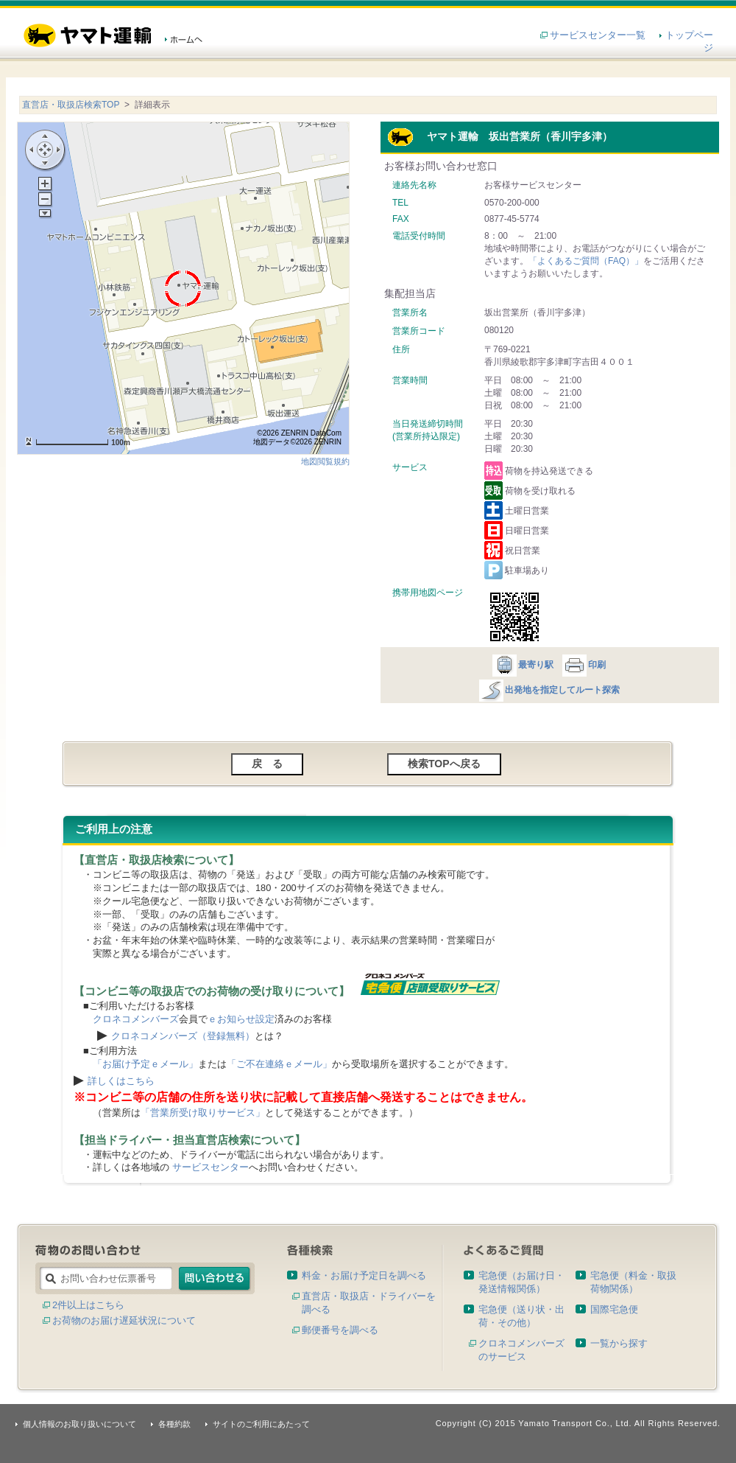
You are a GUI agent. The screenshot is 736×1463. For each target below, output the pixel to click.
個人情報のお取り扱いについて (79, 1424)
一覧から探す (619, 1343)
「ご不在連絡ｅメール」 (279, 1063)
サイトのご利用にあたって (261, 1424)
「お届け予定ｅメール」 (145, 1063)
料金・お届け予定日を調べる (364, 1275)
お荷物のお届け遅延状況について (124, 1320)
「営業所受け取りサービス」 (203, 1112)
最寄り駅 (522, 665)
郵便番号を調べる (340, 1329)
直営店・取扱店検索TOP (70, 104)
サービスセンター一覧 (597, 35)
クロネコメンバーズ (136, 1018)
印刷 (583, 665)
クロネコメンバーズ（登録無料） (183, 1035)
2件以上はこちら (88, 1304)
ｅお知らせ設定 (241, 1018)
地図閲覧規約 (325, 461)
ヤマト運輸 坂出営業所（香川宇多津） (499, 136)
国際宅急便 (614, 1309)
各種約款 (174, 1424)
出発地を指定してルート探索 (549, 690)
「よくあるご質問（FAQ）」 (585, 261)
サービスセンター (210, 1167)
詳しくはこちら (121, 1080)
